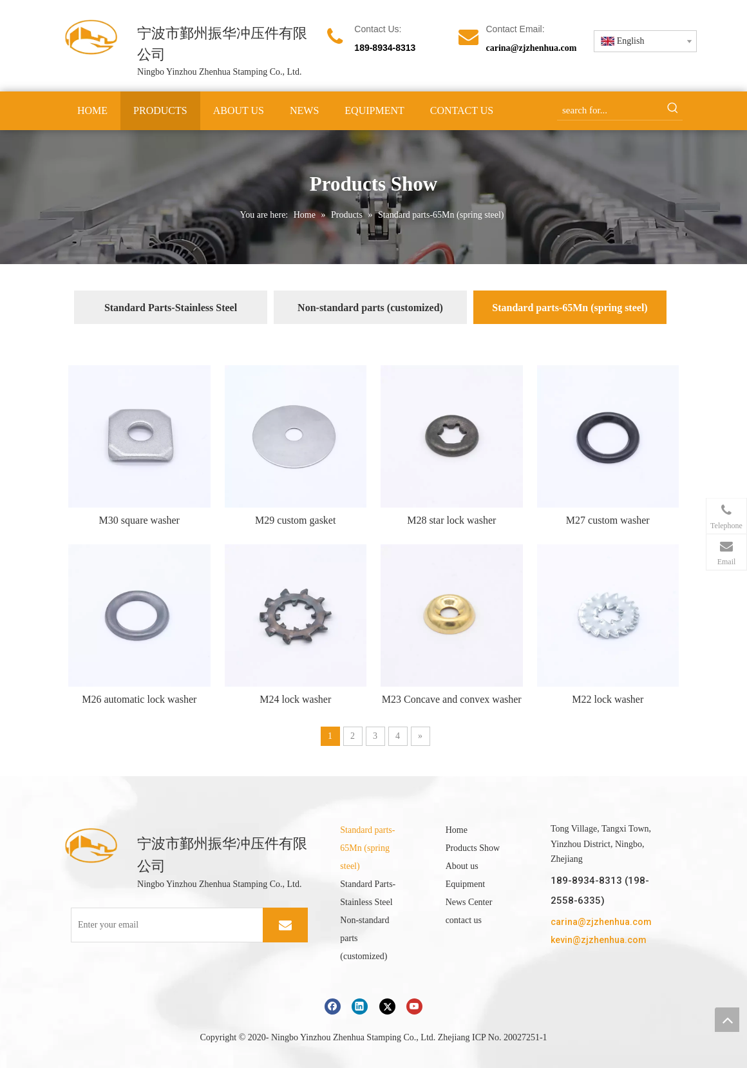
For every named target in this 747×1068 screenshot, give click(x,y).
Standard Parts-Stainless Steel (170, 307)
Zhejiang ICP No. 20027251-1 (492, 1037)
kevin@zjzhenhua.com (599, 940)
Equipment (465, 884)
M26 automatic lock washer (139, 699)
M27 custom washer (608, 520)
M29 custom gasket (295, 520)
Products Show (473, 848)
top (727, 1019)
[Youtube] (414, 1006)
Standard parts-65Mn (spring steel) (569, 307)
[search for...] (610, 110)
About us (462, 866)
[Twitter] (387, 1006)
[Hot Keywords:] (673, 110)
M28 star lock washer (451, 520)
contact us (464, 920)
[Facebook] (333, 1006)
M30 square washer (139, 520)
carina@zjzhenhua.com (531, 48)
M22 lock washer (607, 699)
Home (457, 830)
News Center (469, 902)
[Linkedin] (360, 1006)
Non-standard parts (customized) (370, 307)
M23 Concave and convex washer (452, 699)
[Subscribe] (285, 925)
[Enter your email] (177, 925)
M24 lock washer (295, 699)
